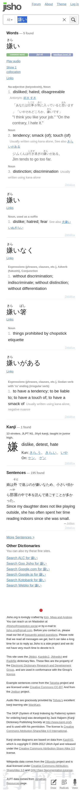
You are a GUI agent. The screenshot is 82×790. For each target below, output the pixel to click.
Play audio (13, 61)
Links (10, 78)
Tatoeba (54, 682)
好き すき (29, 98)
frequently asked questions (41, 634)
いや (64, 452)
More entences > (20, 537)
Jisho (12, 7)
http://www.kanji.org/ (58, 722)
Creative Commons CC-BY (46, 687)
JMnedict (56, 656)
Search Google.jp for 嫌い (26, 574)
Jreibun (70, 523)
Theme (62, 4)
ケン (31, 458)
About (49, 4)
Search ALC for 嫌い (22, 558)
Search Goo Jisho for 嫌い (26, 563)
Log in (74, 4)
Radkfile (11, 661)
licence (10, 674)
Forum (36, 4)
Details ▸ (70, 184)
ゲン (42, 458)
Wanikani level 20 (62, 54)
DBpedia (50, 761)
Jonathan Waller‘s (46, 779)
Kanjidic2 (43, 656)
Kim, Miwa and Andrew (58, 617)
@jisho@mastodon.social (22, 626)
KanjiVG (68, 739)
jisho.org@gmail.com (19, 630)
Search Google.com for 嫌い (28, 569)
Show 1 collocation (13, 70)
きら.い (50, 452)
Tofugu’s (58, 700)
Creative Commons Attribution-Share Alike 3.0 (47, 748)
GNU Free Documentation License (52, 770)
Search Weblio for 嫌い (24, 585)
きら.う (35, 452)
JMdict (33, 656)
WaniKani (34, 704)
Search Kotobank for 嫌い (26, 580)
